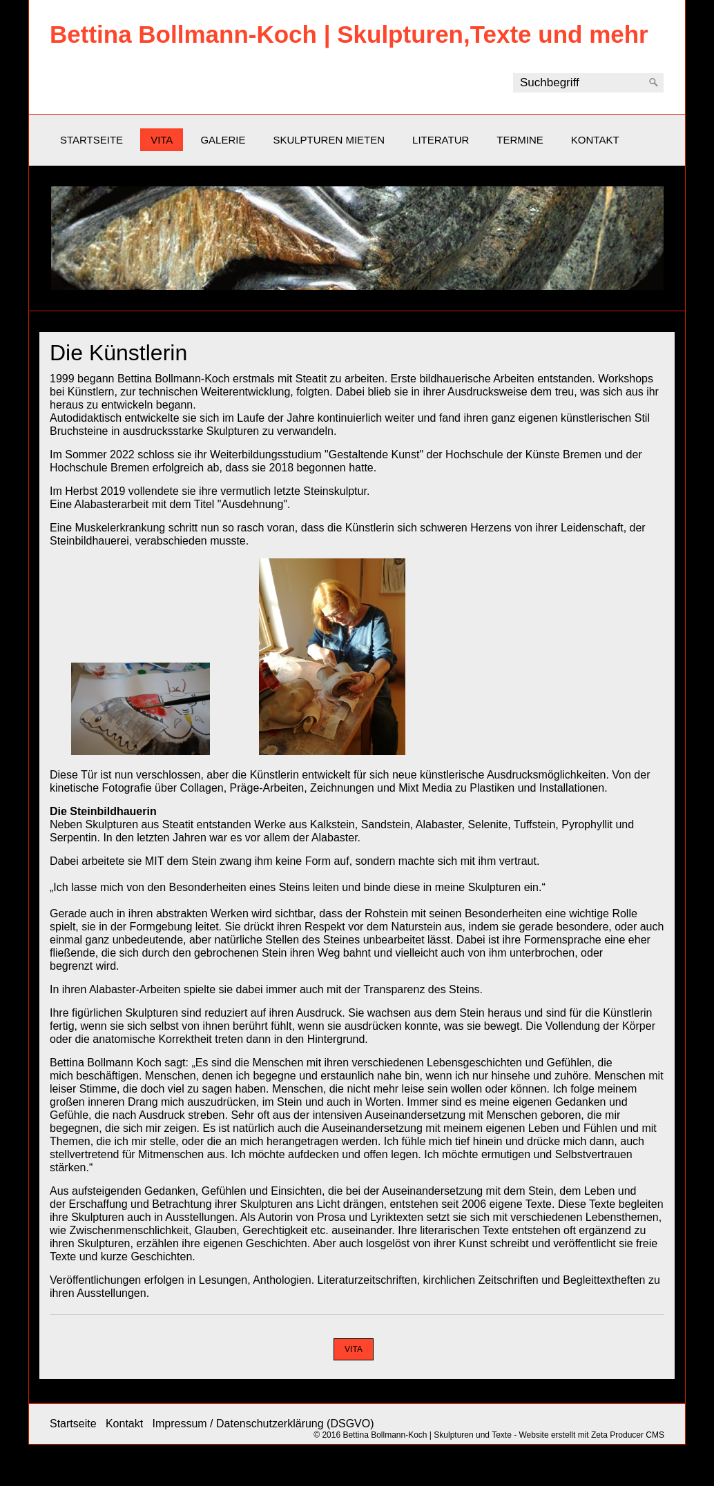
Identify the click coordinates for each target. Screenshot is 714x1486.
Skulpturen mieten (329, 140)
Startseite (91, 140)
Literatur (440, 140)
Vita (162, 140)
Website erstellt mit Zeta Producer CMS (591, 1435)
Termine (519, 140)
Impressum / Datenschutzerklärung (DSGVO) (263, 1423)
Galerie (222, 140)
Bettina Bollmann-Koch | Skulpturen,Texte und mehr (349, 34)
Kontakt (595, 140)
